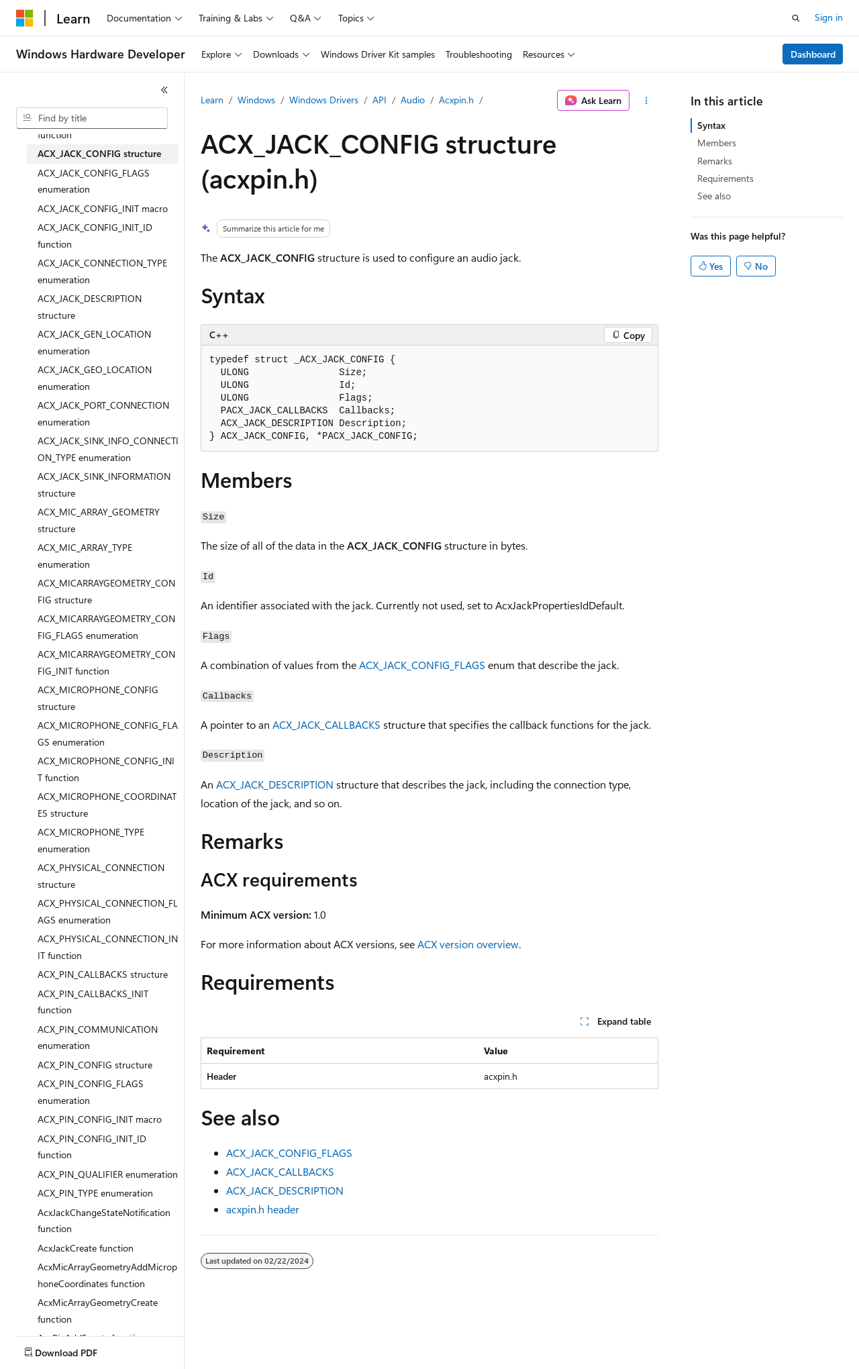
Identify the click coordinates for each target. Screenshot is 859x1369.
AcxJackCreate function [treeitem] (86, 1247)
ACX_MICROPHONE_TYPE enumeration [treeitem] (91, 840)
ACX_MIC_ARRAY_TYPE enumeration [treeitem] (85, 555)
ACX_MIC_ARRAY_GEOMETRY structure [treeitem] (99, 520)
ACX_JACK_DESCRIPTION (275, 784)
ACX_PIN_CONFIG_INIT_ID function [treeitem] (92, 1147)
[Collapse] (164, 90)
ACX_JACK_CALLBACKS (326, 724)
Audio (413, 99)
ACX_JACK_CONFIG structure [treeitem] (99, 153)
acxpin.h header (262, 1209)
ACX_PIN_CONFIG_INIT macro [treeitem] (100, 1119)
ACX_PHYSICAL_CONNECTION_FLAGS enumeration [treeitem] (108, 911)
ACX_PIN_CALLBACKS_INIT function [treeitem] (93, 1002)
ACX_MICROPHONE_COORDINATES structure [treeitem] (107, 804)
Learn (212, 99)
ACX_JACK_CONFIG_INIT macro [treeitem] (103, 208)
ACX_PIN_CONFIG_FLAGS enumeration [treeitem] (91, 1092)
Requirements (725, 178)
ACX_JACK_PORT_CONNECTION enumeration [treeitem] (103, 413)
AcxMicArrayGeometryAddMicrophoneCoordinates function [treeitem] (107, 1275)
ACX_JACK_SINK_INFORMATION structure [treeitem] (104, 484)
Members (716, 142)
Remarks (714, 160)
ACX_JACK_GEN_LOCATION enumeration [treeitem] (94, 342)
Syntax (711, 125)
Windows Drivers (323, 99)
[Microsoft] (25, 18)
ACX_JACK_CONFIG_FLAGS (422, 665)
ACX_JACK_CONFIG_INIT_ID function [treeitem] (95, 235)
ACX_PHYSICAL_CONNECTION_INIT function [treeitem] (108, 947)
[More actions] (646, 100)
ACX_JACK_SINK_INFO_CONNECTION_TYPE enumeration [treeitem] (108, 449)
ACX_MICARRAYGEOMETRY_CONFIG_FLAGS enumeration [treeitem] (106, 627)
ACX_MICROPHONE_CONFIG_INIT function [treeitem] (106, 769)
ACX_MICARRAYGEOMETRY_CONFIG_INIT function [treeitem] (106, 662)
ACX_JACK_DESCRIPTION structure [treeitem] (90, 306)
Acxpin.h (456, 99)
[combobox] (92, 118)
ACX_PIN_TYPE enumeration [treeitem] (95, 1192)
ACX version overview (468, 944)
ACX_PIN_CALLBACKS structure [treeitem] (103, 974)
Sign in (829, 17)
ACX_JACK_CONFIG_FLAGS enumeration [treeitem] (94, 181)
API (379, 99)
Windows (256, 99)
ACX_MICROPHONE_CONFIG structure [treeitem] (98, 698)
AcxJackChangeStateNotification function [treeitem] (104, 1220)
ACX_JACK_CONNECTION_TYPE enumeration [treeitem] (102, 271)
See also (714, 195)
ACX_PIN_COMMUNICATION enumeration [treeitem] (98, 1037)
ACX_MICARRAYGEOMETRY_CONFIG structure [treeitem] (106, 591)
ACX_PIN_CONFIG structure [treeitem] (95, 1064)
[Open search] (795, 18)
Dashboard (813, 54)
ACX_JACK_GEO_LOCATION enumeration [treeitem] (95, 378)
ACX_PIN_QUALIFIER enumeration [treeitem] (108, 1174)
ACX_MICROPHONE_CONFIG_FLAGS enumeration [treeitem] (108, 733)
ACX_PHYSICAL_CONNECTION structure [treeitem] (101, 876)
